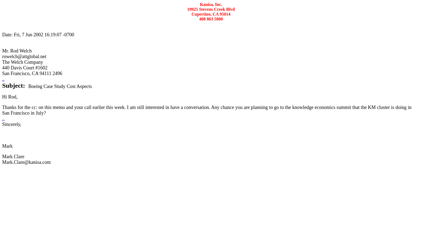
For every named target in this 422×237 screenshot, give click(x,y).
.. (3, 79)
